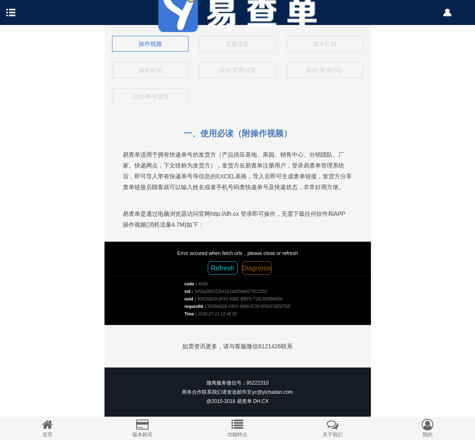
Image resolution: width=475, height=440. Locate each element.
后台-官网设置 (237, 70)
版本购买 (150, 70)
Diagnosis (256, 268)
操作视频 (150, 43)
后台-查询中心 (324, 70)
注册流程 (237, 43)
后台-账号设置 (150, 96)
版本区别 (324, 43)
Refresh (222, 268)
